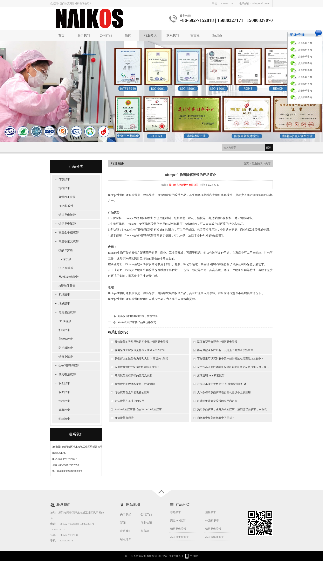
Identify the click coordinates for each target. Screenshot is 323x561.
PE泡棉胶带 (66, 205)
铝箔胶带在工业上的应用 (129, 400)
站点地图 (125, 539)
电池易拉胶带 (67, 312)
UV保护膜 (65, 259)
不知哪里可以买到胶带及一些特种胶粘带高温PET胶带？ (230, 358)
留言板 (195, 35)
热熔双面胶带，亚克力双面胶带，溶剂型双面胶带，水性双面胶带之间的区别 (234, 409)
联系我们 (172, 35)
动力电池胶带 (67, 374)
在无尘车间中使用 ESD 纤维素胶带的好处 (221, 383)
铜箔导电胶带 (67, 214)
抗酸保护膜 (66, 250)
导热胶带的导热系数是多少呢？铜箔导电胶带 (141, 341)
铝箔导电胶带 (67, 223)
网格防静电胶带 (69, 276)
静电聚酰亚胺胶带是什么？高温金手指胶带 (140, 350)
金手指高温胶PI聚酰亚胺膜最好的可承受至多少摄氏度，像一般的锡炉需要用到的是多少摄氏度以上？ (234, 367)
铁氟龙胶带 (66, 356)
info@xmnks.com (260, 3)
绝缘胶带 (64, 303)
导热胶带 (64, 179)
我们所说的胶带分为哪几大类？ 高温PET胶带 (141, 358)
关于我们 (83, 35)
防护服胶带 (66, 347)
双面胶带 (64, 383)
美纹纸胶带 (66, 339)
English (217, 35)
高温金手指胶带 (69, 232)
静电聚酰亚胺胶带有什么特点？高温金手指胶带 (225, 350)
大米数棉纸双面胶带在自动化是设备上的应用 (224, 392)
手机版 (194, 555)
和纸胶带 (64, 294)
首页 (61, 35)
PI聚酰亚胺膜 (67, 285)
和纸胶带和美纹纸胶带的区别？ (216, 417)
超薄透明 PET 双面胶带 (211, 375)
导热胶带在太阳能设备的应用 (132, 392)
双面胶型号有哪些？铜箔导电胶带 (217, 341)
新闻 (128, 35)
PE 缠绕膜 (65, 321)
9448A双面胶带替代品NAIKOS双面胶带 (138, 409)
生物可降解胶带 (69, 365)
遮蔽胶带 (64, 409)
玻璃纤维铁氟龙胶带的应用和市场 (217, 400)
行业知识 (150, 35)
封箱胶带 (64, 418)
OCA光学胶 (66, 268)
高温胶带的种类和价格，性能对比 (137, 316)
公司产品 (106, 35)
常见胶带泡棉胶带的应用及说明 (133, 375)
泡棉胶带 (64, 188)
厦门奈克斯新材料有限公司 (184, 184)
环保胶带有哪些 (124, 417)
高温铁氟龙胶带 (69, 241)
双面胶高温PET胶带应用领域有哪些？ (137, 367)
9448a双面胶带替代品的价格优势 (136, 322)
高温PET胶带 (67, 197)
